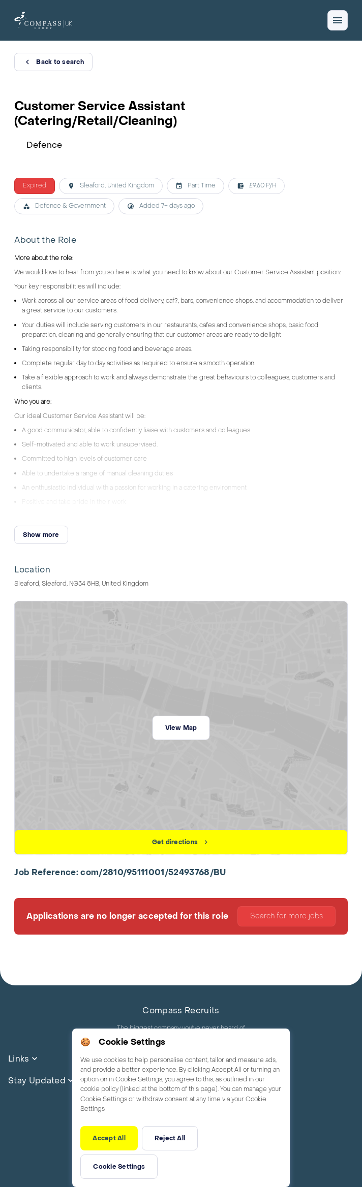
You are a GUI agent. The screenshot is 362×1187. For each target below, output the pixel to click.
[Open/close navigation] (337, 20)
